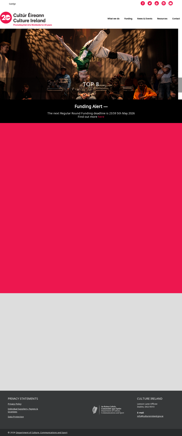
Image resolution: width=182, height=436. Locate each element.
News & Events (144, 18)
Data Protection (16, 416)
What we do (113, 18)
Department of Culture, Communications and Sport (41, 432)
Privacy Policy (14, 403)
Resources (162, 18)
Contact (176, 18)
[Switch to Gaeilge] (12, 4)
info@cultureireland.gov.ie (150, 416)
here (101, 117)
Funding (128, 18)
